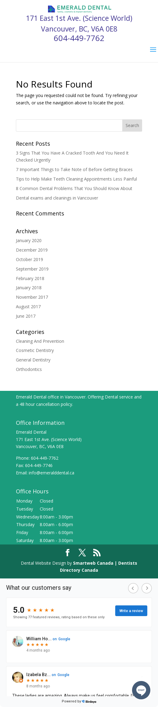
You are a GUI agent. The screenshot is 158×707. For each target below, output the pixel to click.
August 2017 (28, 306)
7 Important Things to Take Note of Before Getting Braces (74, 169)
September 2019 (32, 269)
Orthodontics (29, 369)
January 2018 (29, 287)
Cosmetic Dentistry (35, 350)
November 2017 (32, 297)
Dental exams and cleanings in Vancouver (57, 198)
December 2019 (32, 250)
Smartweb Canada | (95, 563)
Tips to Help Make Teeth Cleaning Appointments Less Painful (76, 179)
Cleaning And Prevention (40, 341)
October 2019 (29, 259)
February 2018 (30, 278)
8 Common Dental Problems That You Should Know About (74, 188)
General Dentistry (33, 360)
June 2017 (25, 316)
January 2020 (29, 240)
